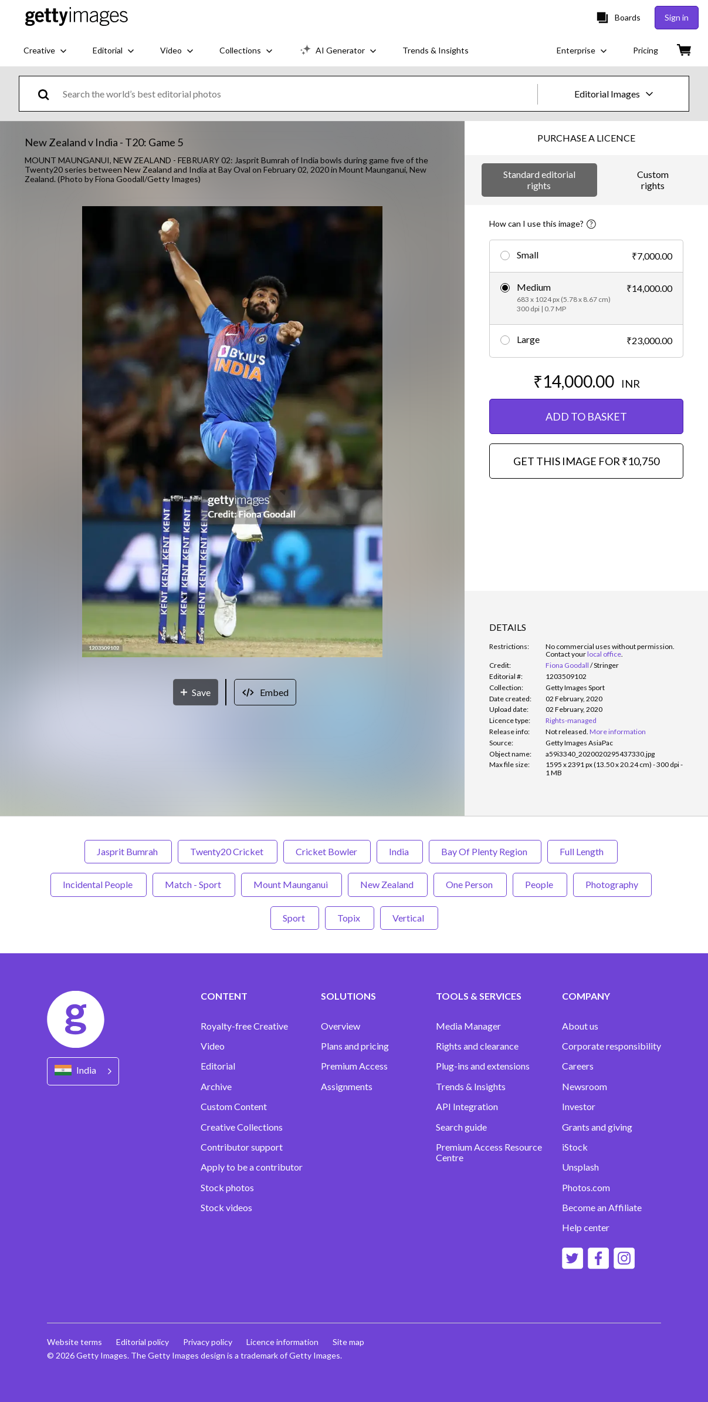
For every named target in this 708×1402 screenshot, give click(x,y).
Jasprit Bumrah (128, 851)
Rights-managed (571, 720)
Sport (295, 917)
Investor (578, 1106)
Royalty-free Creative (244, 1026)
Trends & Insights (471, 1086)
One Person (470, 884)
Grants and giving (597, 1127)
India (400, 851)
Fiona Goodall (567, 665)
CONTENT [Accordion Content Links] (224, 996)
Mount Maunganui (291, 884)
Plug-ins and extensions (483, 1066)
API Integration (467, 1106)
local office (604, 654)
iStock (575, 1147)
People (540, 884)
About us (580, 1026)
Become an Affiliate (602, 1207)
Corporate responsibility (611, 1046)
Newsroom (584, 1086)
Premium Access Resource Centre (489, 1152)
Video (213, 1046)
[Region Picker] (83, 1071)
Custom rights (653, 179)
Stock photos (227, 1187)
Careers (578, 1066)
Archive (216, 1086)
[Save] (195, 692)
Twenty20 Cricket (227, 851)
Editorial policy (142, 1342)
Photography (612, 884)
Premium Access (354, 1066)
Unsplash (580, 1167)
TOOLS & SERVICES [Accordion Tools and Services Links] (478, 996)
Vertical (409, 917)
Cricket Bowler (327, 851)
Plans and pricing (355, 1046)
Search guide (461, 1127)
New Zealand (387, 884)
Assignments (346, 1086)
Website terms (74, 1342)
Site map (348, 1342)
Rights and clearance (477, 1046)
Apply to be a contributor (252, 1167)
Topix (349, 917)
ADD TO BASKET (586, 416)
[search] (48, 93)
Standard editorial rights (539, 179)
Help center (585, 1227)
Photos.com (586, 1187)
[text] (298, 93)
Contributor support (242, 1147)
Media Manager (468, 1026)
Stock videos (226, 1207)
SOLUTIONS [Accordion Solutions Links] (348, 996)
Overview (340, 1026)
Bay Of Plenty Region (485, 851)
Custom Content (234, 1106)
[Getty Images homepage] (76, 17)
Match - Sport (194, 884)
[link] (567, 731)
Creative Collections (242, 1127)
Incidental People (98, 884)
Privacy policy (207, 1342)
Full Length (582, 851)
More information (618, 731)
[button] (232, 432)
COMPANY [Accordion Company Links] (586, 996)
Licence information (282, 1342)
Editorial (218, 1066)
